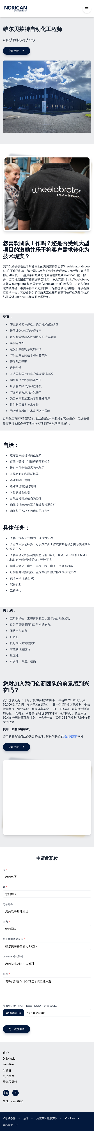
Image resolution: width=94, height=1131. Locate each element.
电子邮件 (9, 904)
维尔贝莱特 (70, 736)
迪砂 (6, 1053)
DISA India (9, 1059)
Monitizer (9, 1064)
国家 (6, 921)
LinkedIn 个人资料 (13, 956)
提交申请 (16, 1029)
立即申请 (16, 50)
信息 (6, 974)
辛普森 (7, 1070)
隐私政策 (10, 1124)
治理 (28, 1118)
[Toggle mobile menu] (86, 8)
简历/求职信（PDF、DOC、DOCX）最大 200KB (30, 1005)
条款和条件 (11, 1118)
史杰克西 (8, 1076)
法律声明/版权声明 (49, 1118)
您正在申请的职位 (14, 939)
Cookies (72, 1118)
